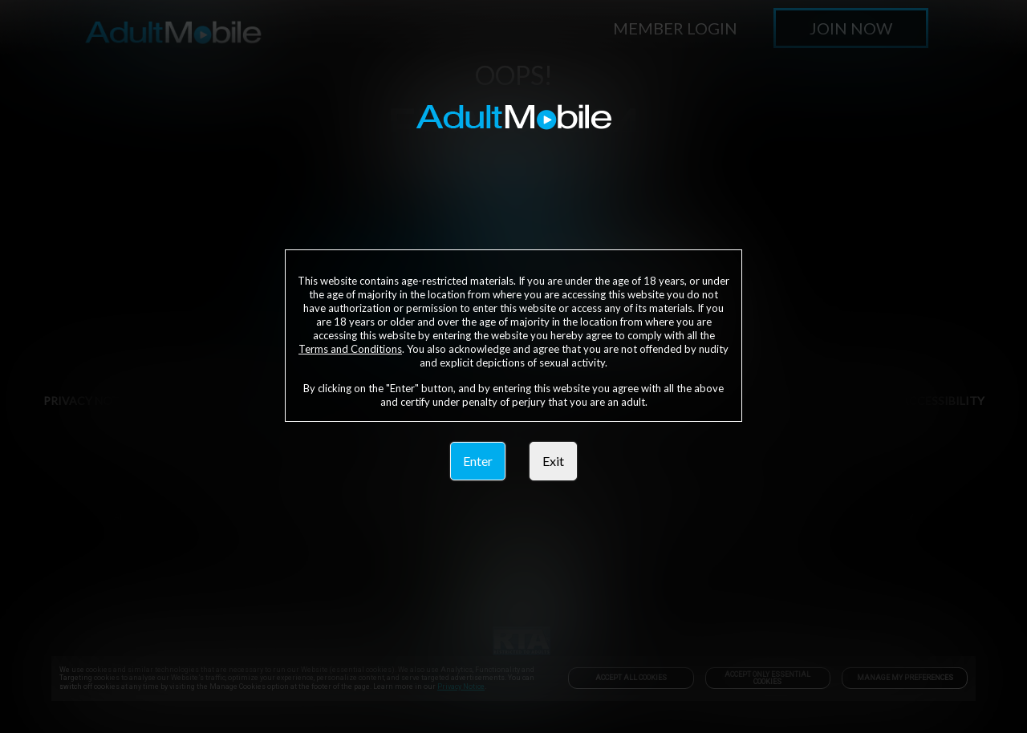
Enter (478, 460)
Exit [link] (553, 460)
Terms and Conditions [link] (350, 348)
